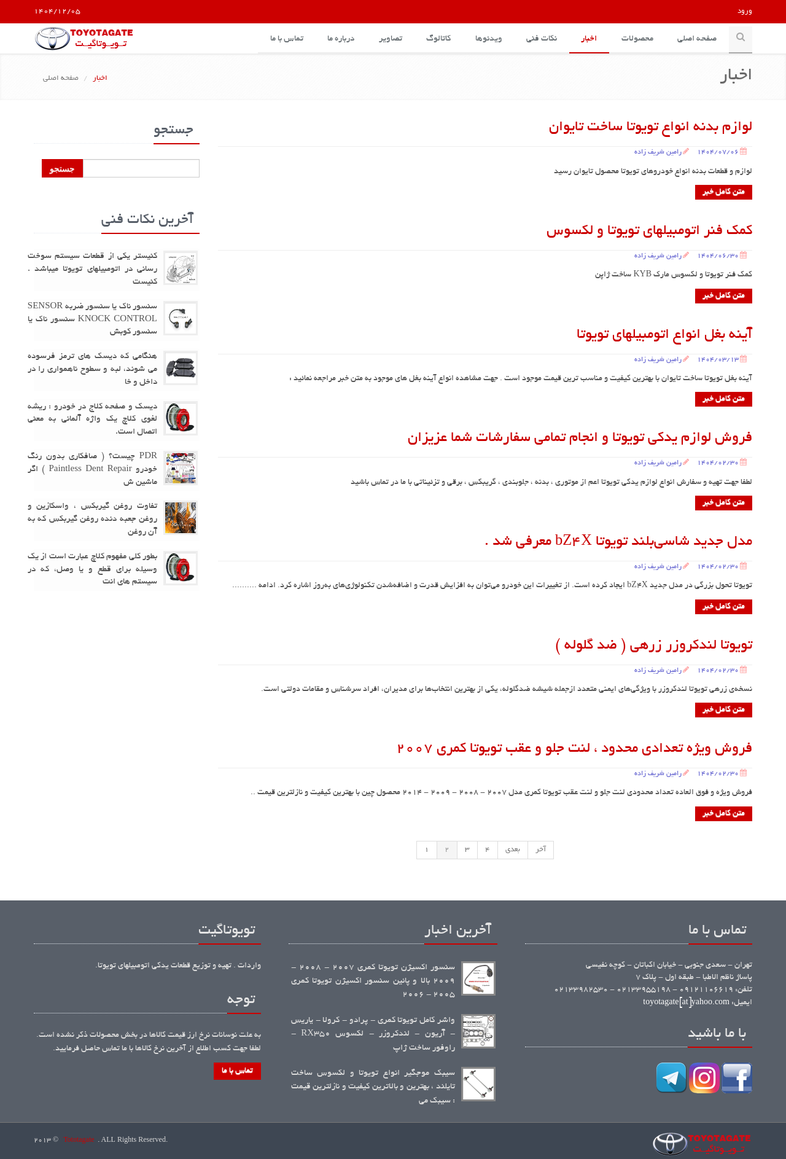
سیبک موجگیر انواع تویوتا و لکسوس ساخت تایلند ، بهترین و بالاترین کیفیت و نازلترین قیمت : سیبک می (373, 1087)
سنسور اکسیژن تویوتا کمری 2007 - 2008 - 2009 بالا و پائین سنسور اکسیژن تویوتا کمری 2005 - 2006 (373, 981)
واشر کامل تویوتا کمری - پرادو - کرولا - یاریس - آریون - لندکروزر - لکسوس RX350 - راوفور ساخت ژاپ (373, 1034)
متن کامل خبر (723, 192)
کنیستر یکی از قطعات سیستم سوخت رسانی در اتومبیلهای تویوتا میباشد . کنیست (92, 269)
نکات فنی (540, 39)
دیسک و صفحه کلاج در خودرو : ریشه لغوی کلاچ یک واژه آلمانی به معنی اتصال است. (92, 419)
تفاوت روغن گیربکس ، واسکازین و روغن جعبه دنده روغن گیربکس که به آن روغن (92, 519)
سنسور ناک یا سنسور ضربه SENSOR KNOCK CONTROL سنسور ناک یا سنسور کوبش (92, 319)
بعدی (512, 850)
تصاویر (388, 39)
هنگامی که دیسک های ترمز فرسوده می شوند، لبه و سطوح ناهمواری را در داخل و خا (92, 369)
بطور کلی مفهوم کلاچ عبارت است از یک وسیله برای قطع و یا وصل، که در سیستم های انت (92, 569)
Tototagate (78, 1140)
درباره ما (338, 39)
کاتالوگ (436, 39)
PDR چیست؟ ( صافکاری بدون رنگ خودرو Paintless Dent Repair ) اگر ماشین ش (92, 469)
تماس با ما (283, 39)
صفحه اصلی (697, 39)
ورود (744, 11)
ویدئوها (486, 39)
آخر (540, 850)
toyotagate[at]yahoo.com (686, 1003)
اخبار (588, 39)
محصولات (637, 39)
